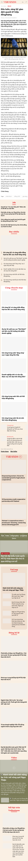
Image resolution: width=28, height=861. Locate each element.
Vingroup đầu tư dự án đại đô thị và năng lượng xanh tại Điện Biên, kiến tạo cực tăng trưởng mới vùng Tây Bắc (14, 442)
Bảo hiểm (13, 451)
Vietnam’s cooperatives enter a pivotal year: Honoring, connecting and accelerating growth (14, 522)
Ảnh (2, 535)
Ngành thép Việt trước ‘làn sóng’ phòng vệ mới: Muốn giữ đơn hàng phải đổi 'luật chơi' (14, 702)
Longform (23, 535)
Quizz (14, 538)
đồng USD (17, 196)
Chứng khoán (10, 425)
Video (7, 535)
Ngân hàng (5, 451)
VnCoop (14, 570)
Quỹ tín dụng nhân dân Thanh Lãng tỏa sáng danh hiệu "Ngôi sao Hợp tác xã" (18, 604)
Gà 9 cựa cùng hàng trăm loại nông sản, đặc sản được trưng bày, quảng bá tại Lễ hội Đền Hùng (18, 622)
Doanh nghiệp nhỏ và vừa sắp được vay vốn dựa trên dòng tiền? (15, 270)
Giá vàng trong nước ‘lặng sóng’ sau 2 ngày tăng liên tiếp (14, 264)
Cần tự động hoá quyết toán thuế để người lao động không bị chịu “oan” (13, 220)
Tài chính (3, 6)
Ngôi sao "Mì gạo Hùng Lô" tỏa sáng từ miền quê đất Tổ (18, 613)
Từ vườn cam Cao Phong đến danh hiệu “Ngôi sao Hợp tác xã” (18, 596)
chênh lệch (9, 196)
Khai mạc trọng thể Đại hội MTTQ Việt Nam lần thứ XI (18, 838)
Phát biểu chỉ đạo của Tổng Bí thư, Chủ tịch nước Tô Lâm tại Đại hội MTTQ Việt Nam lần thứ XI (13, 214)
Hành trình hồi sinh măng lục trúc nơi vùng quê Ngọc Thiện (14, 777)
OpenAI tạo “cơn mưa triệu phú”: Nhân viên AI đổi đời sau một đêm (13, 207)
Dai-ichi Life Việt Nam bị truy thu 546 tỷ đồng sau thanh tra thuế (14, 225)
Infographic (14, 535)
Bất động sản (10, 436)
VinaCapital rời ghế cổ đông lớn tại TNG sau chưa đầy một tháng (15, 429)
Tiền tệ (9, 6)
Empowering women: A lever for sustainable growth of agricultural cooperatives (13, 477)
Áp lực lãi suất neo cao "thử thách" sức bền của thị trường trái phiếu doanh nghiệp (15, 259)
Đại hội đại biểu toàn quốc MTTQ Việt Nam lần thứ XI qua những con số (13, 558)
